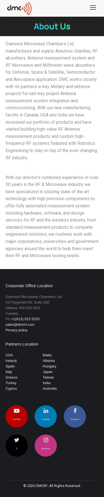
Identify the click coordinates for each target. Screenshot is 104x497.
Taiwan (48, 377)
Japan (47, 372)
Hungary (49, 366)
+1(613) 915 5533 (25, 319)
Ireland (11, 361)
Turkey (11, 383)
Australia (50, 388)
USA (9, 355)
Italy (9, 372)
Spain (10, 366)
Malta (47, 355)
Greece (11, 377)
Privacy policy (16, 330)
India (46, 383)
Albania (49, 361)
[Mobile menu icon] (92, 8)
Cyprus (11, 388)
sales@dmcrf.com (20, 324)
